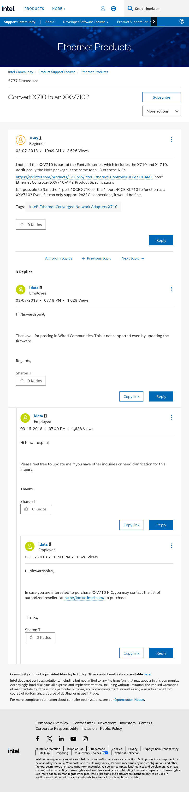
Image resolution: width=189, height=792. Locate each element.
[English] (113, 8)
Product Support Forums (56, 71)
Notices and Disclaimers (150, 766)
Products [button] (34, 8)
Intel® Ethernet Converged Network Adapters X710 (73, 206)
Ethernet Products (94, 71)
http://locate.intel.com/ (84, 597)
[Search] (130, 8)
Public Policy (111, 728)
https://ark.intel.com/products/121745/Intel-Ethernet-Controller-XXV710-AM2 (84, 177)
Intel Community (20, 71)
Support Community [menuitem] (19, 21)
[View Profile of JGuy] (35, 138)
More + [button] (58, 8)
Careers (145, 722)
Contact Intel (84, 722)
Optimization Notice (129, 699)
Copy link (131, 396)
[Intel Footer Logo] (14, 750)
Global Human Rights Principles (69, 773)
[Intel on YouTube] (73, 739)
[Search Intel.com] (161, 8)
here (147, 674)
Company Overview (52, 722)
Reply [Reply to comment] (161, 396)
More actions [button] (158, 111)
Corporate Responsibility (56, 728)
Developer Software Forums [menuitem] (84, 21)
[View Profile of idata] (35, 287)
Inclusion (89, 728)
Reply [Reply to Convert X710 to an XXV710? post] (161, 240)
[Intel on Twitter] (50, 739)
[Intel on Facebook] (38, 739)
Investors (128, 722)
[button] (171, 139)
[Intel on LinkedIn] (61, 739)
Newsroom (107, 722)
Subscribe (161, 97)
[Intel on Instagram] (85, 739)
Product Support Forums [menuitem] (135, 21)
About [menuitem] (49, 21)
